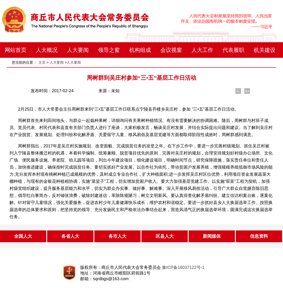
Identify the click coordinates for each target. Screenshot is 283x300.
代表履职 (233, 50)
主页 (42, 62)
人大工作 (202, 50)
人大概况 (47, 50)
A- (238, 91)
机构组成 (140, 50)
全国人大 (23, 236)
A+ (247, 91)
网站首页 (15, 50)
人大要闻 (78, 50)
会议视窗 (171, 50)
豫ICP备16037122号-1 (183, 267)
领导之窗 (109, 50)
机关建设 (264, 50)
